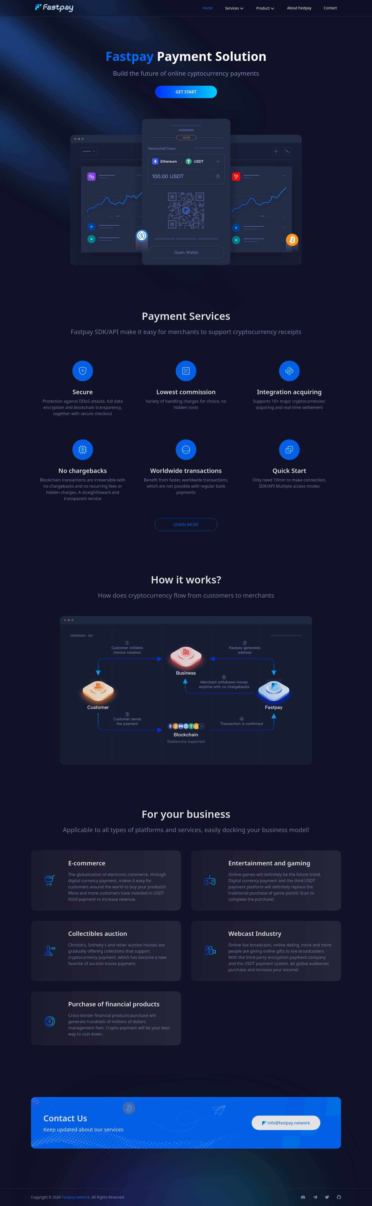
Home (207, 8)
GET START (186, 92)
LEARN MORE (186, 536)
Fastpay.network (76, 1197)
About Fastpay (299, 8)
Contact (330, 8)
